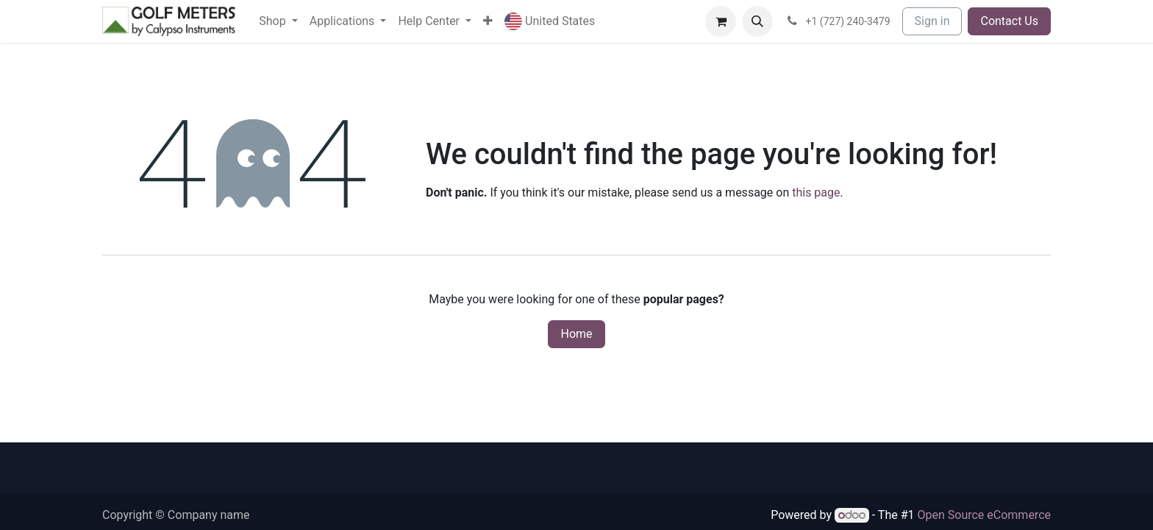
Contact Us (1009, 21)
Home (576, 334)
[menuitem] (278, 21)
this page (816, 192)
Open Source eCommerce (984, 515)
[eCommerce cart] (720, 21)
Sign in (932, 21)
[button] (550, 22)
